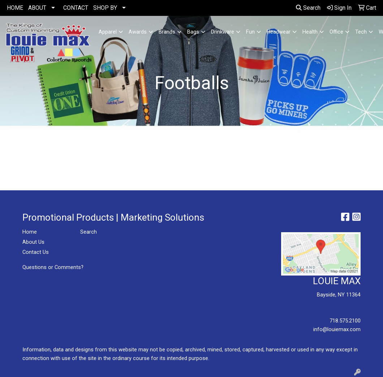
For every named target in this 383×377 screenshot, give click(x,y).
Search (308, 7)
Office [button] (336, 32)
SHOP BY (105, 7)
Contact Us (35, 252)
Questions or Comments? (52, 267)
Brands (167, 32)
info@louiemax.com (337, 329)
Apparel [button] (108, 32)
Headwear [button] (279, 32)
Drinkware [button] (222, 32)
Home (29, 232)
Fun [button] (250, 32)
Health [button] (310, 32)
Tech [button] (361, 32)
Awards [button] (138, 32)
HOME (15, 7)
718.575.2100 (345, 320)
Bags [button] (193, 32)
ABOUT (37, 7)
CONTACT (75, 7)
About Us (33, 242)
